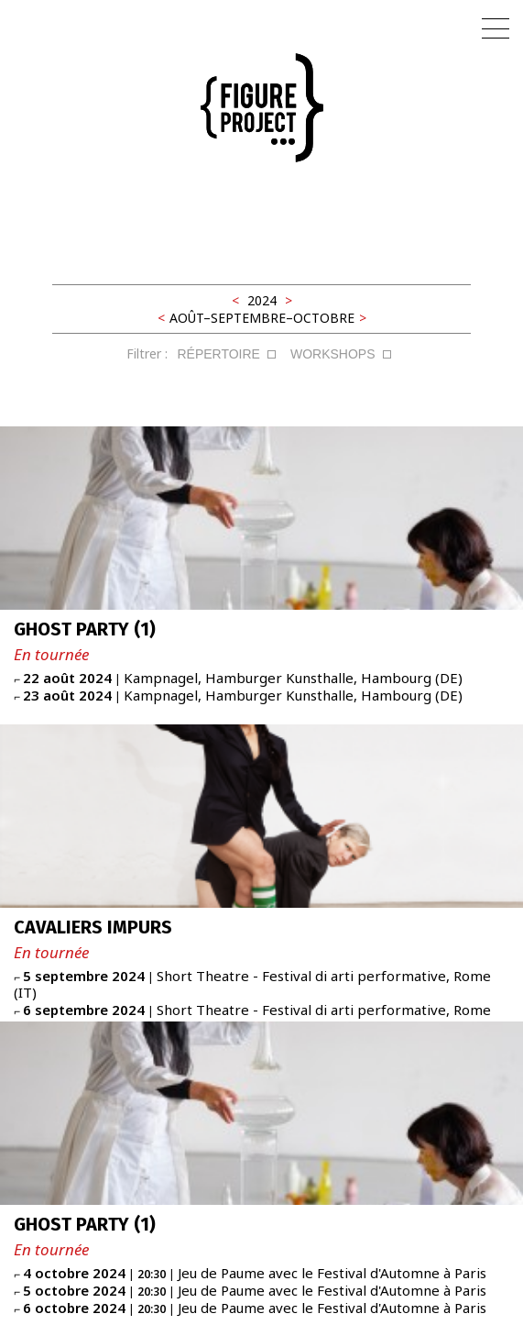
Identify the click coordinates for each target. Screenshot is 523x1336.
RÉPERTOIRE (218, 354)
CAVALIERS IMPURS (93, 927)
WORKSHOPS (333, 354)
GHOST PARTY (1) (85, 629)
